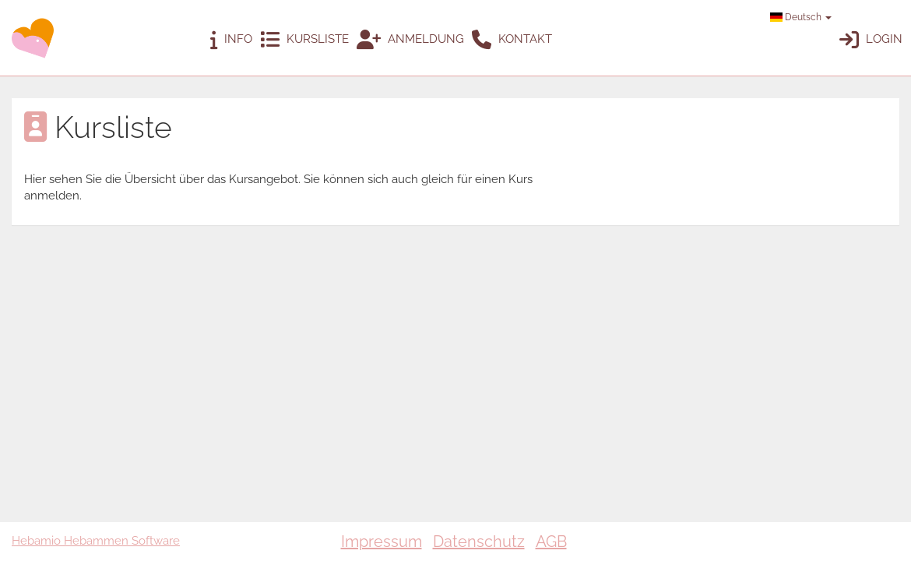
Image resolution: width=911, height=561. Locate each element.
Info (231, 40)
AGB (551, 541)
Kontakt (512, 40)
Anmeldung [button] (410, 40)
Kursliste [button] (304, 40)
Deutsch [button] (801, 17)
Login (870, 40)
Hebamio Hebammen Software (96, 541)
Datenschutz (479, 541)
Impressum (381, 541)
